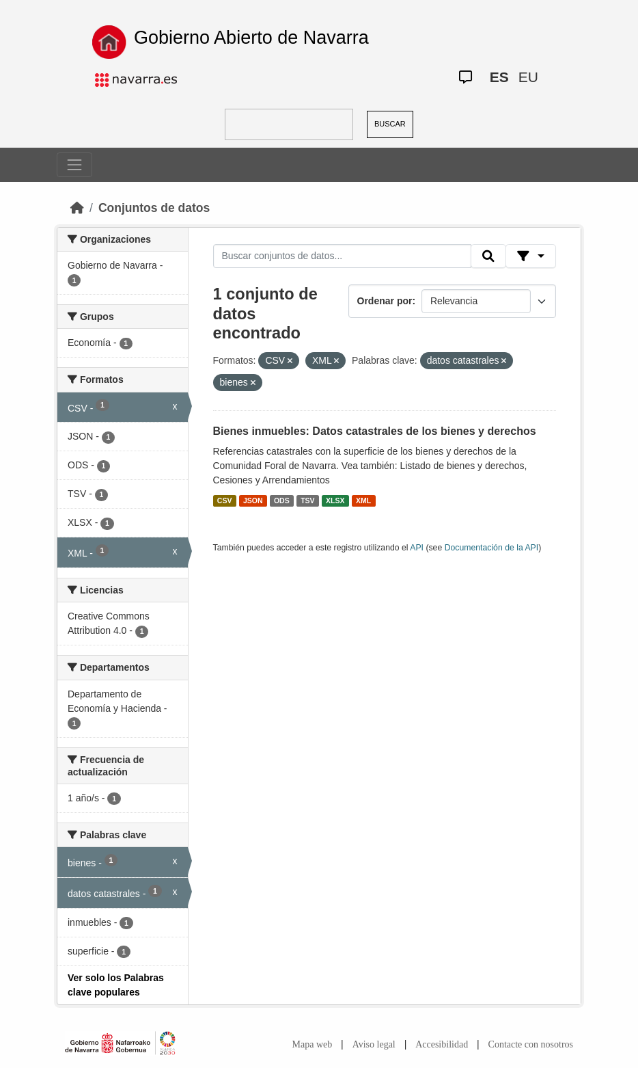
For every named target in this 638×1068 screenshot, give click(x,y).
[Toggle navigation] (74, 164)
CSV (224, 500)
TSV (307, 500)
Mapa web (312, 1044)
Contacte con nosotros (530, 1044)
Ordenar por (385, 300)
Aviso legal (374, 1044)
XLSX (335, 500)
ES (499, 77)
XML (363, 500)
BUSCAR (390, 124)
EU (528, 77)
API (417, 547)
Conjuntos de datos (154, 208)
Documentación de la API (492, 547)
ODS (282, 500)
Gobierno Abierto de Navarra (251, 37)
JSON (253, 500)
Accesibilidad (441, 1044)
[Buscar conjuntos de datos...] (342, 256)
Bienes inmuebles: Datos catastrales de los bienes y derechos (374, 431)
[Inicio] (77, 208)
